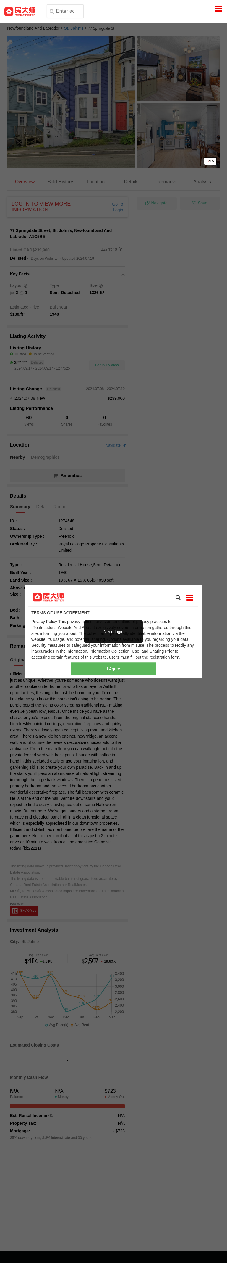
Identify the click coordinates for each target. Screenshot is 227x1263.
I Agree (113, 668)
